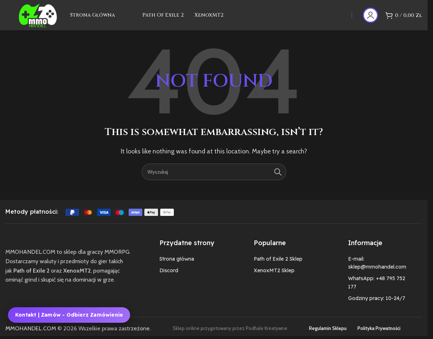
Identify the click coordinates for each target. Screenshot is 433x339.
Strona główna (176, 266)
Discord (168, 278)
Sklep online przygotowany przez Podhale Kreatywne (230, 335)
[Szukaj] (214, 179)
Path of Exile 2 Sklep (278, 266)
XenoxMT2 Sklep (274, 278)
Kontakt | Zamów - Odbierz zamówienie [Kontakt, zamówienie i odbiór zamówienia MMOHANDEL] (69, 315)
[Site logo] (43, 18)
